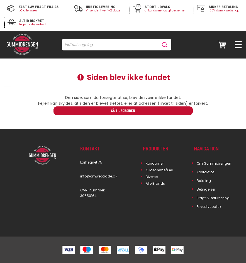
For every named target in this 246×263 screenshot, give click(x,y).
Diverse (152, 176)
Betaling (204, 180)
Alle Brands (155, 183)
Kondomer (155, 163)
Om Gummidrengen (214, 163)
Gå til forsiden (123, 111)
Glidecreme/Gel (159, 170)
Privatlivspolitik (209, 206)
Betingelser (206, 189)
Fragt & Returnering (213, 198)
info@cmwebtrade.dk (98, 176)
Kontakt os (206, 172)
